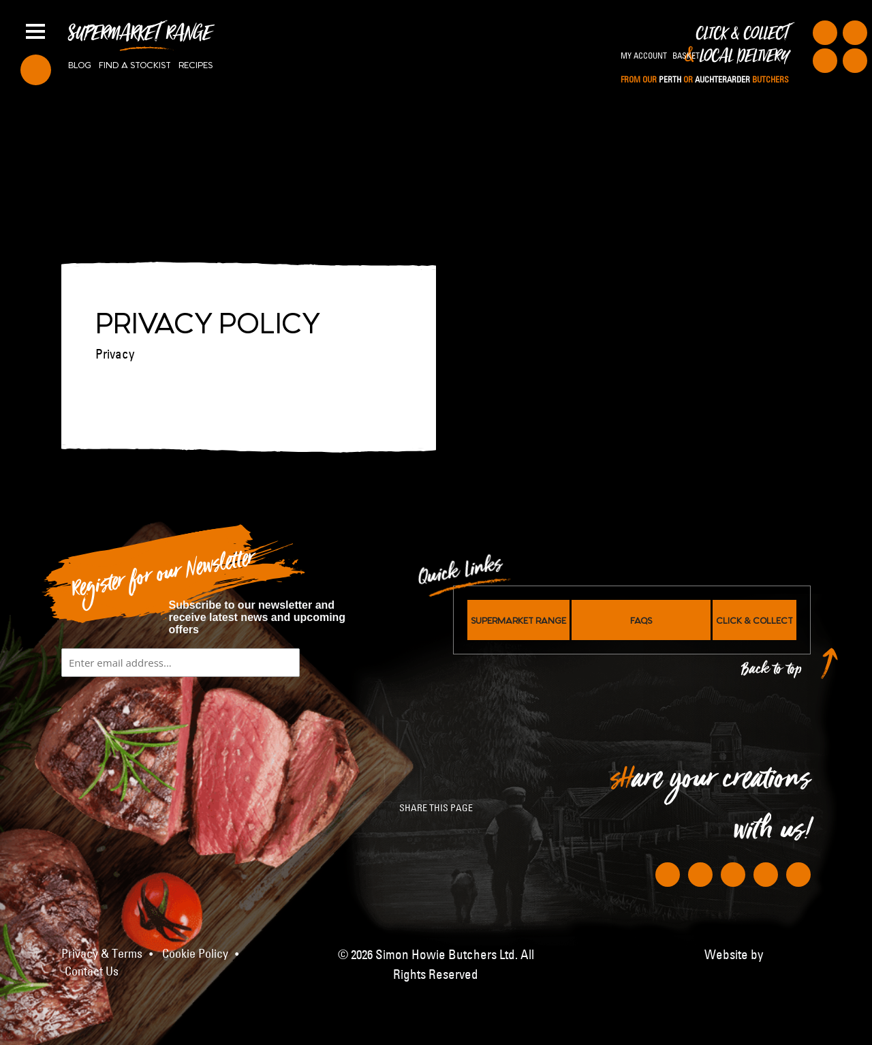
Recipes (195, 64)
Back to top (772, 672)
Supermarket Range (140, 38)
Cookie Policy (195, 953)
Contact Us (92, 971)
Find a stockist (135, 64)
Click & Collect (705, 55)
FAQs (641, 619)
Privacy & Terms (101, 953)
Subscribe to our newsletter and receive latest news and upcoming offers (257, 617)
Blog (79, 64)
